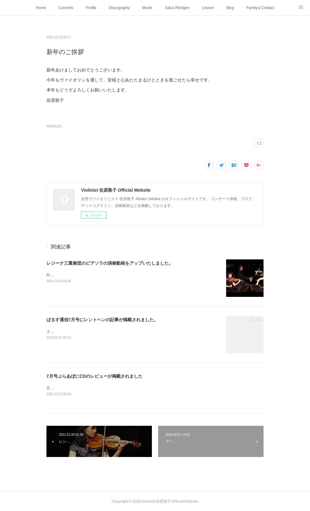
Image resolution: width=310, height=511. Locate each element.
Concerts (65, 8)
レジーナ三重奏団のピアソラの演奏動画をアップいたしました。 (109, 263)
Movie (147, 8)
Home (41, 8)
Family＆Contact (260, 8)
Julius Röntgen (177, 8)
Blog (230, 8)
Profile (91, 8)
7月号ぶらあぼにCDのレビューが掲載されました (94, 376)
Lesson (208, 8)
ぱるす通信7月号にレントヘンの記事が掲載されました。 (102, 319)
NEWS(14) (53, 126)
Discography (119, 8)
